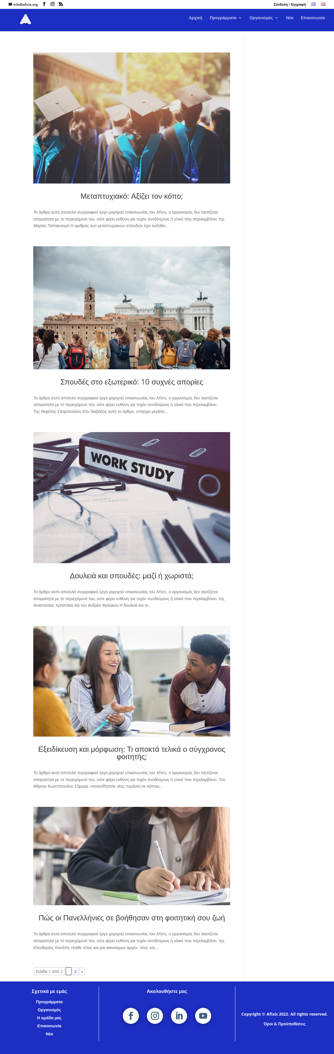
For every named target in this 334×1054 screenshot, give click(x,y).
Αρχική (195, 22)
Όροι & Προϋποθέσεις (285, 1023)
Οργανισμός (261, 22)
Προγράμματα (223, 22)
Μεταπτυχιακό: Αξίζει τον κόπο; (132, 196)
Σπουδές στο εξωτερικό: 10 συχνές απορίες (131, 381)
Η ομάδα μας (49, 1017)
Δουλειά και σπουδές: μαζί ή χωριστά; (132, 575)
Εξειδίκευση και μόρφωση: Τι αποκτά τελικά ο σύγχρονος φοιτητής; (131, 753)
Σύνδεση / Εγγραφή (290, 5)
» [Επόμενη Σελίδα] (82, 971)
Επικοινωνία (313, 22)
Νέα (289, 22)
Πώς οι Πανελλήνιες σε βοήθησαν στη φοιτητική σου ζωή (131, 917)
